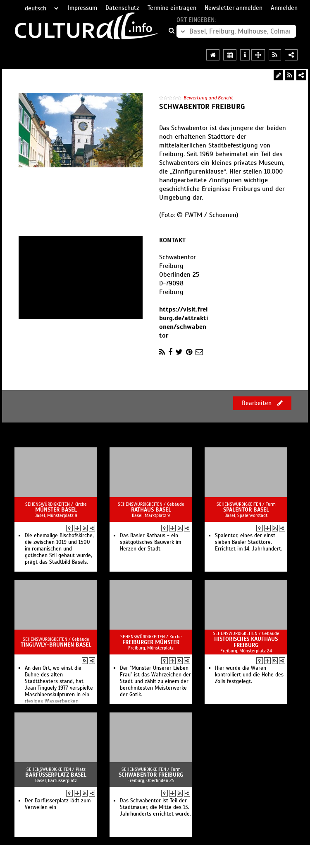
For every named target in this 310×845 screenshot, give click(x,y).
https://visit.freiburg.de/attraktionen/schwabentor (183, 322)
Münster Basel (56, 510)
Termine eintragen (172, 8)
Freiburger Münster (150, 642)
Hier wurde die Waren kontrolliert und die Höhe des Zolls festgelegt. (249, 675)
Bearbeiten (262, 403)
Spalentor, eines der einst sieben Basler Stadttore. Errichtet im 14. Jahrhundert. (248, 542)
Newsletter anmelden (233, 8)
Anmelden (284, 8)
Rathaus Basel (151, 510)
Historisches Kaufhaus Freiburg (246, 642)
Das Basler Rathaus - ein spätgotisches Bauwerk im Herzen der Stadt (150, 542)
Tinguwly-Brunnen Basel (56, 645)
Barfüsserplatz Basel (55, 775)
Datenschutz (122, 8)
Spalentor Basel (246, 510)
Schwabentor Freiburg (151, 775)
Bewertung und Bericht (208, 98)
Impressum (82, 8)
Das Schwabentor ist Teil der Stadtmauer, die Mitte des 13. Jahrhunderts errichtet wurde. (155, 807)
